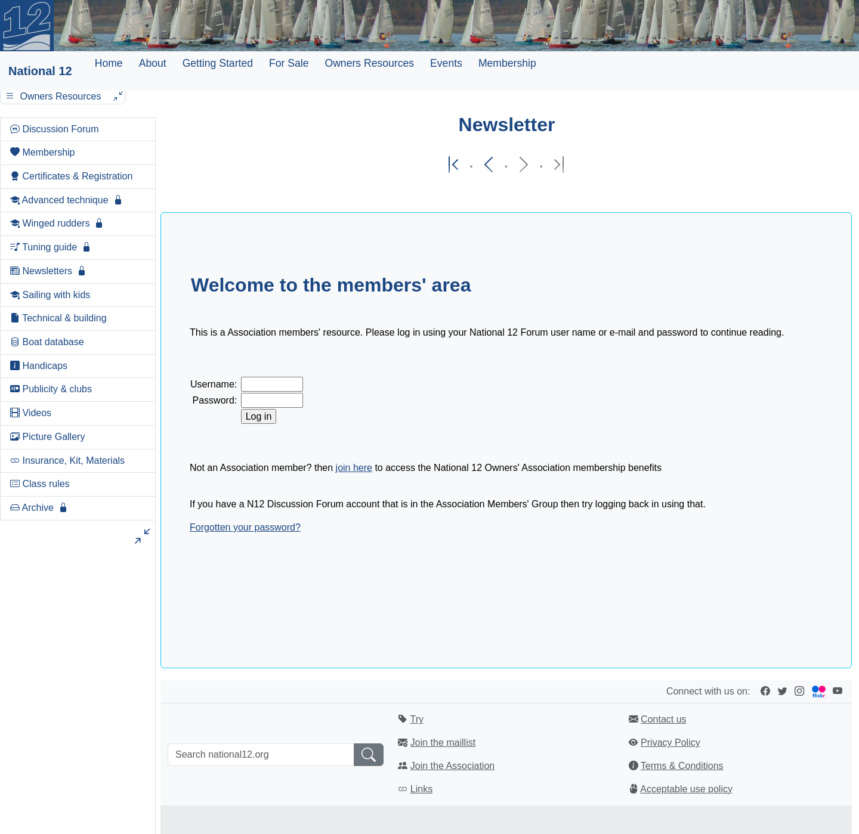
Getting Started (218, 63)
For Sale (289, 63)
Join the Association (452, 766)
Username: (213, 384)
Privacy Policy (670, 742)
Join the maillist (442, 742)
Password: (215, 400)
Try (417, 719)
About (152, 63)
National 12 (40, 70)
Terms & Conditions (682, 766)
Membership (507, 63)
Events (446, 63)
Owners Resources (369, 63)
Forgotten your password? (245, 527)
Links (421, 789)
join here (354, 468)
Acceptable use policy (686, 789)
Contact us (663, 719)
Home (109, 63)
